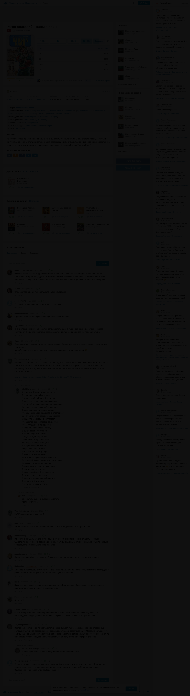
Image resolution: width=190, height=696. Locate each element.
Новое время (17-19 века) (35, 120)
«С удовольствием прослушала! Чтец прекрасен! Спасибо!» (60, 80)
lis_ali (160, 335)
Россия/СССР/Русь (48, 117)
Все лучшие (124, 151)
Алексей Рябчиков (165, 57)
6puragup (161, 435)
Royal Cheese (163, 81)
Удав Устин (19, 326)
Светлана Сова (164, 105)
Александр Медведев (166, 411)
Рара (17, 597)
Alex (23, 496)
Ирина (160, 266)
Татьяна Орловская (165, 290)
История (12, 91)
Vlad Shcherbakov (22, 359)
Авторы (20, 3)
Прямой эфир (166, 3)
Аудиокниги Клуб (13, 692)
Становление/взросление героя (38, 125)
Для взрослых (31, 122)
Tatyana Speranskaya (23, 625)
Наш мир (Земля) (31, 117)
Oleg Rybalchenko (164, 218)
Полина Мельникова (166, 120)
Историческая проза (25, 108)
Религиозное (42, 111)
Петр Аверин (163, 36)
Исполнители (31, 3)
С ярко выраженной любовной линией (54, 114)
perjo (160, 242)
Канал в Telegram (133, 168)
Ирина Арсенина (21, 313)
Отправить (102, 263)
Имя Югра (19, 523)
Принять (131, 689)
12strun (161, 456)
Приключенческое (85, 111)
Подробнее (84, 690)
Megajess (161, 192)
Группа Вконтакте (133, 161)
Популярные (12, 253)
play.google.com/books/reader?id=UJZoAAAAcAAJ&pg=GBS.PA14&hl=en (48, 377)
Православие (68, 111)
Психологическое (28, 114)
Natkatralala (26, 566)
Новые (23, 253)
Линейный (20, 128)
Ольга (17, 341)
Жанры (12, 3)
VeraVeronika (163, 168)
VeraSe (17, 289)
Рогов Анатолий (30, 171)
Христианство (55, 111)
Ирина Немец (20, 535)
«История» (34, 201)
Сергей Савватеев (22, 609)
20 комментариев (102, 81)
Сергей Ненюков (21, 661)
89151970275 (20, 301)
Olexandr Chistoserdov (24, 270)
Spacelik (161, 390)
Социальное (29, 111)
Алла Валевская (21, 554)
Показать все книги (127, 84)
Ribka (17, 582)
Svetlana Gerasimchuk (166, 366)
